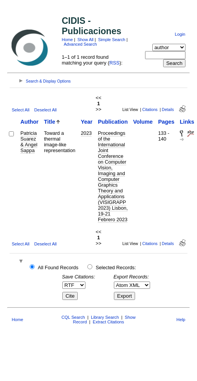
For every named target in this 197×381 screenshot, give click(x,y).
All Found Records (58, 267)
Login (180, 34)
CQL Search (73, 317)
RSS (114, 63)
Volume (143, 122)
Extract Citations (108, 322)
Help (181, 319)
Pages (166, 122)
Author (29, 122)
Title (49, 122)
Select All (20, 110)
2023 (86, 133)
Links (187, 122)
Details (168, 110)
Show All (85, 39)
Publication (113, 122)
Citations (150, 110)
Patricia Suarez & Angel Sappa (28, 141)
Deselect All (45, 110)
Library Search (105, 317)
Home (67, 39)
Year (86, 122)
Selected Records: (116, 267)
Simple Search (111, 39)
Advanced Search (80, 44)
